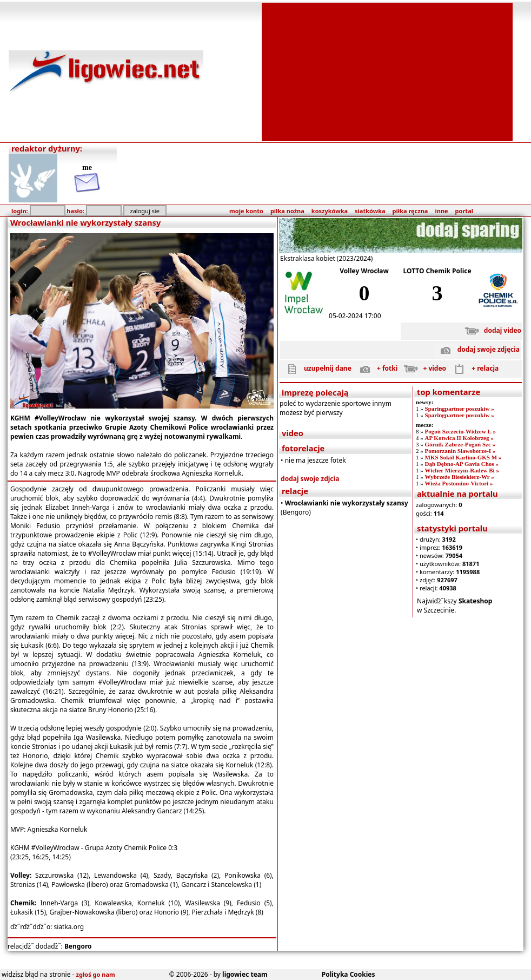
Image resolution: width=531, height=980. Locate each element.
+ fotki (375, 368)
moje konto (246, 211)
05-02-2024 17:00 (355, 315)
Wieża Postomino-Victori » (459, 483)
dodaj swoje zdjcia (310, 478)
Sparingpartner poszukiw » (459, 408)
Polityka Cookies (348, 974)
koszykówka (329, 211)
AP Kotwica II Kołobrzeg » (459, 438)
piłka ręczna (410, 211)
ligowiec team (245, 974)
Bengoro (78, 946)
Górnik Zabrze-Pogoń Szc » (460, 444)
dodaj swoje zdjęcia (477, 349)
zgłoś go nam (95, 974)
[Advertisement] (387, 71)
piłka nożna (287, 211)
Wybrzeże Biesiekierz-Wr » (459, 476)
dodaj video (490, 330)
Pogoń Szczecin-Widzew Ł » (460, 431)
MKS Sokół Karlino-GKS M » (463, 457)
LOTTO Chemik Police (437, 270)
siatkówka (370, 211)
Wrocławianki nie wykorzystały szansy (346, 503)
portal (464, 211)
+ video (422, 368)
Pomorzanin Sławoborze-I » (460, 451)
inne (441, 211)
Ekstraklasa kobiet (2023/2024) (326, 258)
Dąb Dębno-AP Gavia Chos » (462, 464)
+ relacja (473, 368)
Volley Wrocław (364, 270)
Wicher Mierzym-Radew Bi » (462, 470)
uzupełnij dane (315, 368)
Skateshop (476, 601)
